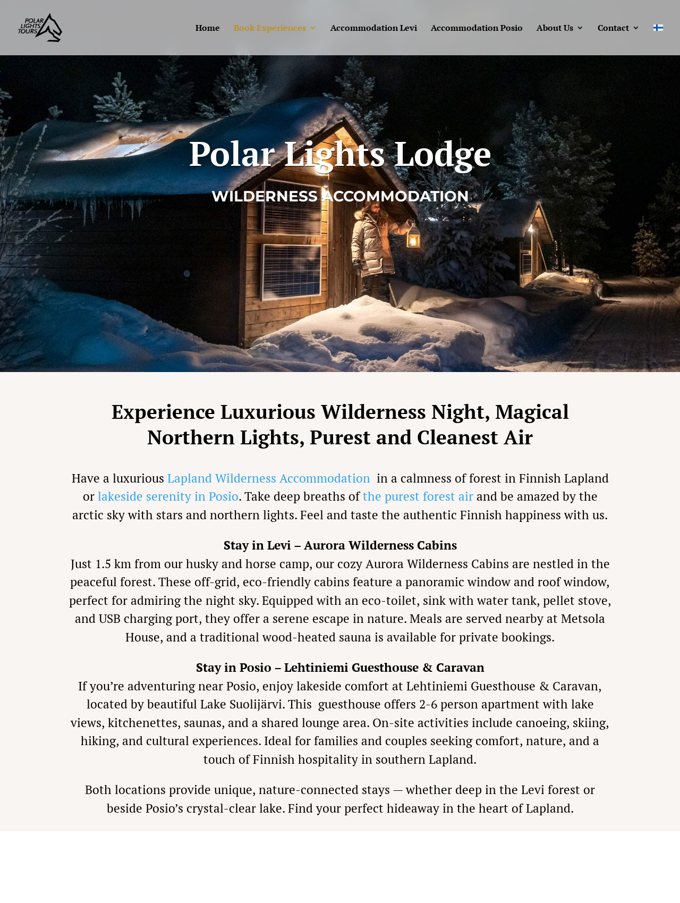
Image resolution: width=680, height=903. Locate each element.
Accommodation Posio (477, 28)
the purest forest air (418, 496)
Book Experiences (270, 28)
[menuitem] (658, 39)
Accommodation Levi (373, 28)
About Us (555, 28)
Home (208, 28)
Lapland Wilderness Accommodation (268, 478)
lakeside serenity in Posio (168, 496)
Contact (613, 28)
